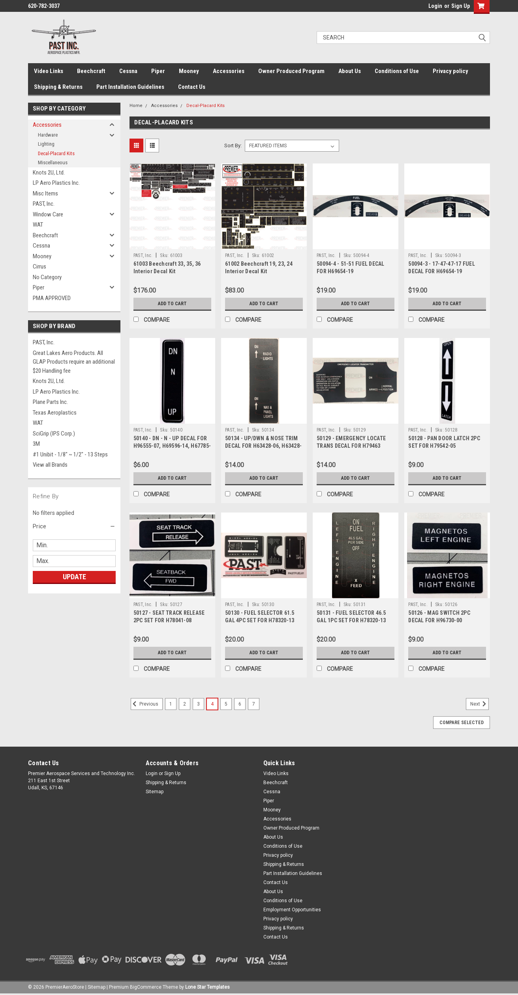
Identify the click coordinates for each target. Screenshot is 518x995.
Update (74, 577)
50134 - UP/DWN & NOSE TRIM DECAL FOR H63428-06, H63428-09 (263, 445)
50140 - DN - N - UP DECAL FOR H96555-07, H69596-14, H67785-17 (172, 445)
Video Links (48, 71)
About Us (349, 71)
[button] (74, 526)
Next (479, 704)
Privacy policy (450, 71)
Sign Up (460, 6)
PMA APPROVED (52, 298)
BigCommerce (145, 987)
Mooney (189, 71)
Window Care (48, 214)
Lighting (46, 144)
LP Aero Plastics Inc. (56, 182)
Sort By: (233, 145)
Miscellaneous (53, 162)
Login (435, 6)
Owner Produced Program (291, 71)
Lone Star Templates (207, 987)
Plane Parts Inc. (50, 402)
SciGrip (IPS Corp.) (54, 433)
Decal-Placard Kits (56, 153)
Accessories (228, 71)
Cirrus (39, 266)
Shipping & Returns (58, 86)
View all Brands (50, 464)
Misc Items (45, 193)
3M (36, 443)
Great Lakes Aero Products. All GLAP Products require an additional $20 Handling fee (74, 361)
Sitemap (154, 791)
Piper (158, 71)
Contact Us (191, 86)
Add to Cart (172, 303)
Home (136, 105)
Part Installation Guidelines (130, 86)
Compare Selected (461, 722)
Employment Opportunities (292, 909)
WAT (38, 224)
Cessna (128, 71)
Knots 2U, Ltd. (49, 172)
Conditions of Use (397, 71)
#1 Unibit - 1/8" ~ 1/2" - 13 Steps (70, 454)
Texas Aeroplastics (55, 412)
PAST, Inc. (43, 203)
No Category (47, 277)
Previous (144, 704)
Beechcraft (91, 71)
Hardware (48, 135)
